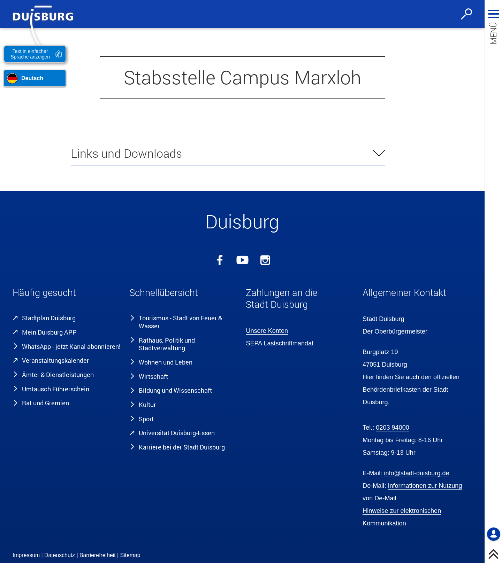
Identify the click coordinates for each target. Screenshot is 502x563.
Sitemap (130, 555)
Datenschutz (59, 555)
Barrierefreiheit (97, 555)
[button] (67, 294)
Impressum (26, 555)
